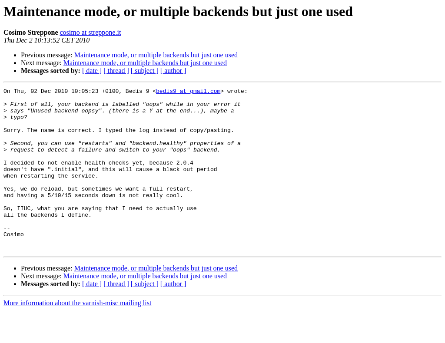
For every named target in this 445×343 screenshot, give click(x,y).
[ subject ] (145, 70)
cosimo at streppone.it (90, 32)
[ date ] (92, 70)
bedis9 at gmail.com (188, 92)
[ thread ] (116, 70)
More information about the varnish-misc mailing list (77, 335)
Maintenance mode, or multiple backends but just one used (156, 55)
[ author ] (173, 70)
